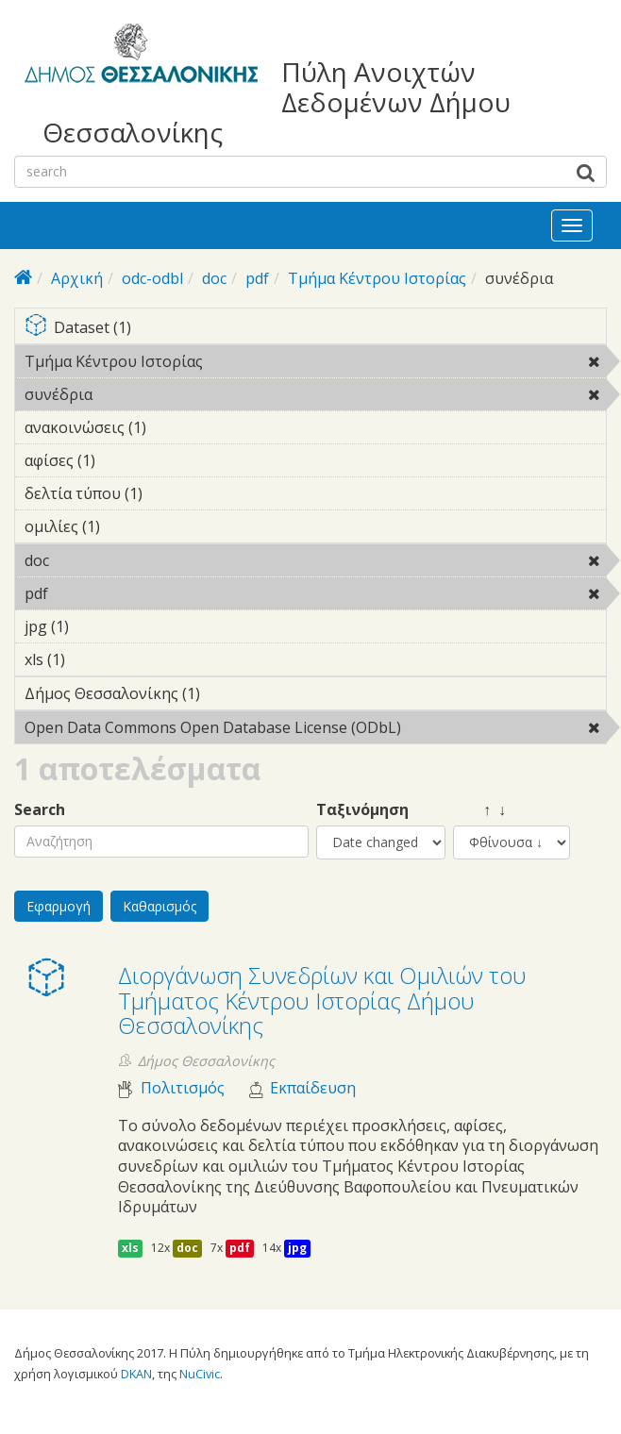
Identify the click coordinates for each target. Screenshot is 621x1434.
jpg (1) (98, 626)
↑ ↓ (479, 810)
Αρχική (77, 278)
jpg (297, 1248)
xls (130, 1248)
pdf (257, 278)
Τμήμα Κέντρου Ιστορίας (377, 278)
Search (39, 810)
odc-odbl (152, 278)
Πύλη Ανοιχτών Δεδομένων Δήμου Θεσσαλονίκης (276, 102)
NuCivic (199, 1373)
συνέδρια (141, 394)
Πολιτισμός (183, 1088)
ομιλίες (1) (129, 526)
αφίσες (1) (125, 460)
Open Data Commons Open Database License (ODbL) (315, 730)
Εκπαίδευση (313, 1088)
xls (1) (94, 659)
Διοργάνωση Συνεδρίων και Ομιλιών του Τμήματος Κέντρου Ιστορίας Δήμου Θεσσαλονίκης (322, 1000)
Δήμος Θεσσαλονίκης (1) (229, 693)
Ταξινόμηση (362, 810)
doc (214, 278)
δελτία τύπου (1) (172, 493)
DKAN (136, 1373)
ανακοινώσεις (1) (176, 427)
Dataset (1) (315, 328)
